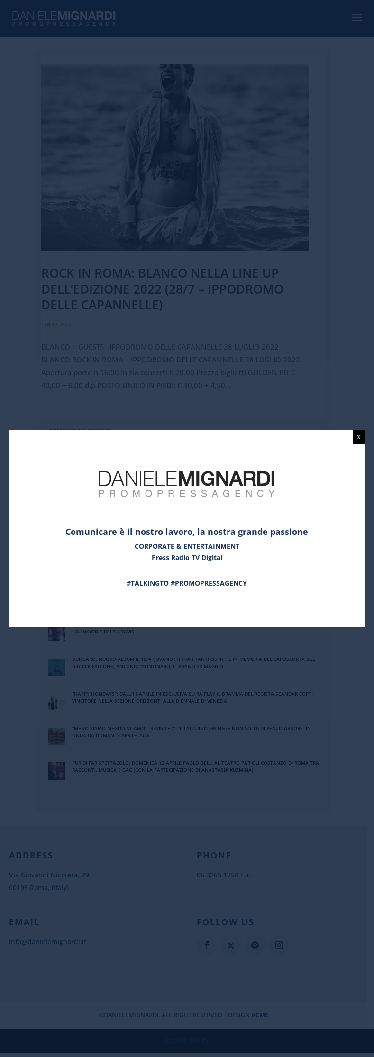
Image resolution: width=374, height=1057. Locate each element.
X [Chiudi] (359, 437)
